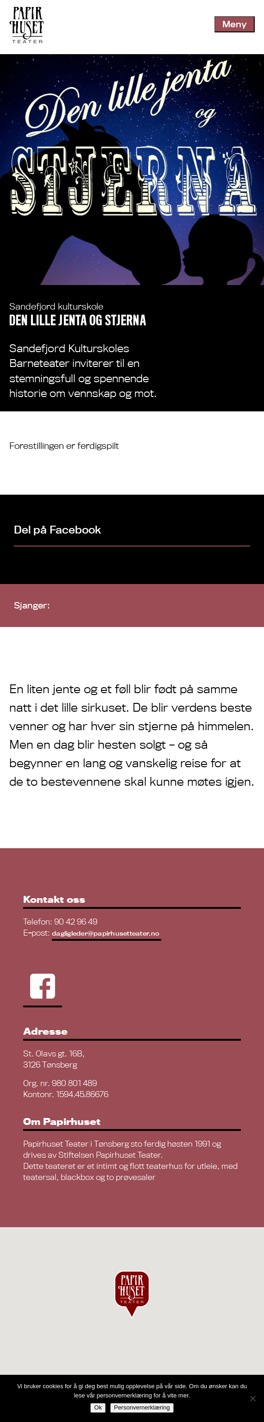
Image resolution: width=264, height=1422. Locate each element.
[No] (252, 1398)
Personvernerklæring (142, 1407)
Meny (234, 24)
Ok (98, 1407)
